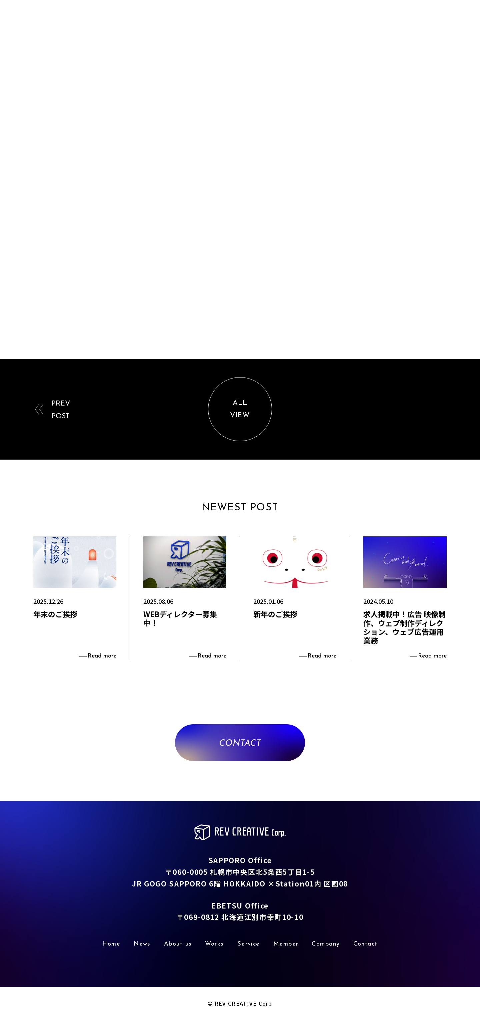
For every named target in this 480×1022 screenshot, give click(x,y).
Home (204, 19)
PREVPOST (61, 411)
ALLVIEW (240, 410)
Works (307, 19)
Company (418, 19)
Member (378, 19)
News (234, 19)
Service (341, 19)
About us (270, 19)
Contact (458, 19)
